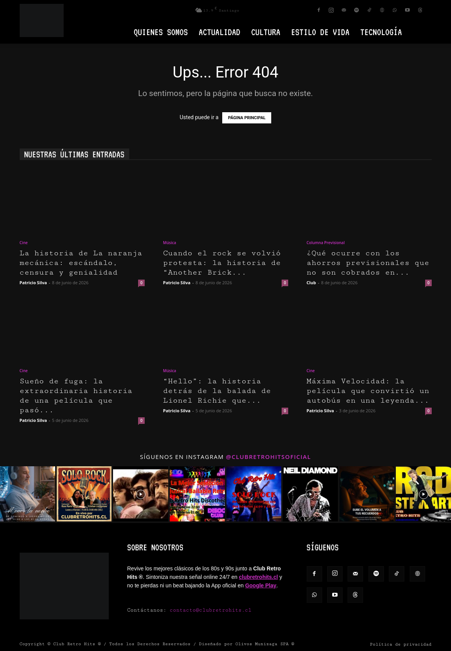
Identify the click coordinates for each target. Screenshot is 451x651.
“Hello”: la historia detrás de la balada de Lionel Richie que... (217, 391)
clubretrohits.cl (258, 577)
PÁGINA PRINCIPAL (246, 117)
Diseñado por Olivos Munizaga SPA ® (246, 643)
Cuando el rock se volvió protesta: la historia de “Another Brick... (222, 263)
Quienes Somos (161, 32)
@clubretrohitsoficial (268, 456)
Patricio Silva (33, 282)
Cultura (265, 32)
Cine (24, 242)
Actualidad (219, 32)
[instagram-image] (27, 493)
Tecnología (381, 32)
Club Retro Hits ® (77, 643)
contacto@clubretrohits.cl (211, 610)
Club (311, 282)
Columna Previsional (326, 242)
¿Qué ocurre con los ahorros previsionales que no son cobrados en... (368, 263)
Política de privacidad (401, 644)
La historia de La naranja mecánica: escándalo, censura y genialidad (81, 263)
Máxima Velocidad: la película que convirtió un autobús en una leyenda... (368, 391)
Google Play (260, 585)
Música (169, 242)
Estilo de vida (320, 32)
